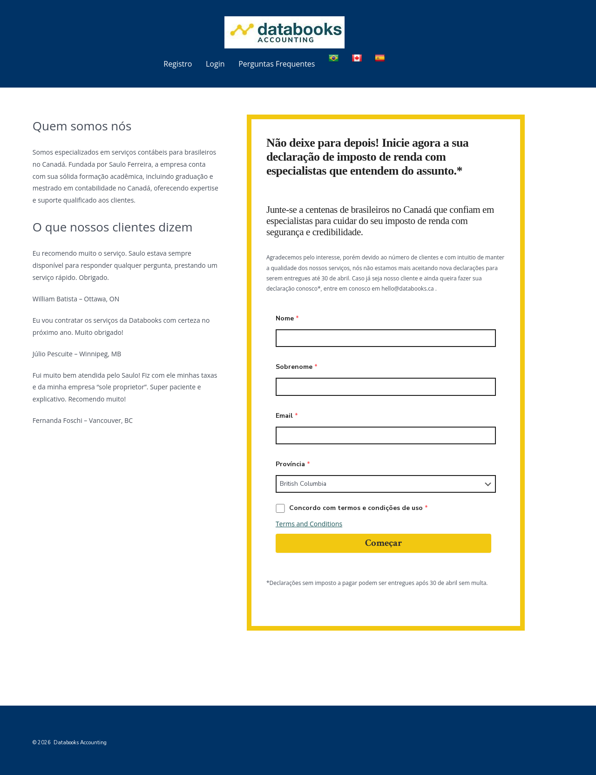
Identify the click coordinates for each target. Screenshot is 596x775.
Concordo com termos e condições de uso (352, 508)
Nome (287, 318)
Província (293, 464)
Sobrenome (297, 366)
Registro (177, 64)
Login (215, 64)
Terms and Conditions (309, 523)
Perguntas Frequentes (276, 64)
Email (287, 415)
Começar (383, 543)
